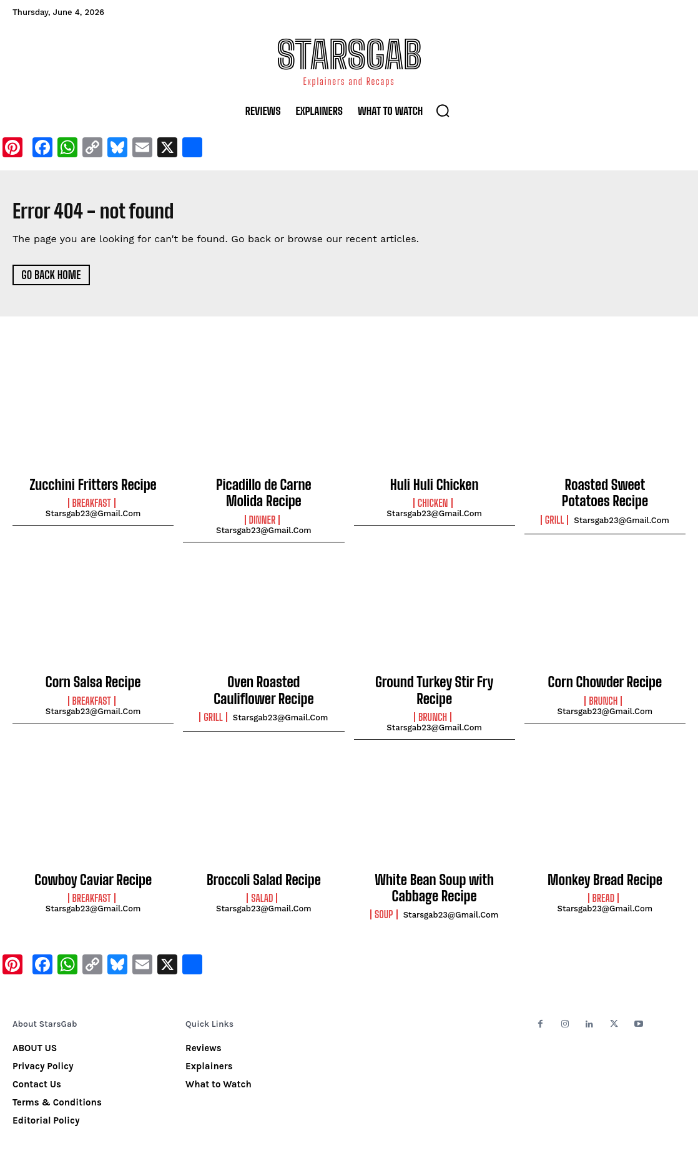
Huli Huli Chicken (434, 484)
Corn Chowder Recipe (604, 676)
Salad (262, 876)
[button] (443, 110)
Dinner (262, 515)
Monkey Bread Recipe (605, 859)
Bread (603, 876)
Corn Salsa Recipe (93, 676)
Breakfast (91, 502)
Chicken (433, 502)
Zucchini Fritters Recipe (93, 484)
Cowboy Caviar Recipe (93, 859)
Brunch (432, 693)
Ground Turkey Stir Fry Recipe (434, 676)
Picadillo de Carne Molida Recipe (264, 491)
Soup (384, 890)
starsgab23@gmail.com (93, 512)
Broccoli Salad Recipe (264, 859)
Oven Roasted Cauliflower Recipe (263, 683)
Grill (554, 515)
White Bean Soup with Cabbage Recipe (434, 866)
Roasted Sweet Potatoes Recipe (605, 491)
